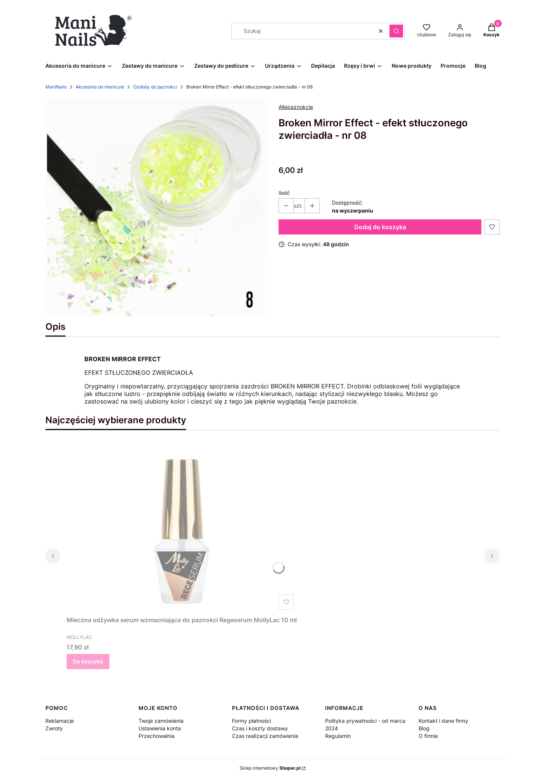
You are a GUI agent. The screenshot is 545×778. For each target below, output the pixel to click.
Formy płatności (251, 720)
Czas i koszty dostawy (260, 728)
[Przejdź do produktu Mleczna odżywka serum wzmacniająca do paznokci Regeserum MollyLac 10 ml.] (181, 528)
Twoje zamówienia (161, 720)
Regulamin (338, 736)
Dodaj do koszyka (380, 227)
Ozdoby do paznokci (155, 87)
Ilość (284, 192)
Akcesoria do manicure (100, 87)
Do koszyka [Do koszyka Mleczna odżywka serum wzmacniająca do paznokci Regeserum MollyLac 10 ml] (88, 661)
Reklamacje (59, 720)
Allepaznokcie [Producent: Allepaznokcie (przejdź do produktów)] (296, 107)
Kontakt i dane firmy (443, 720)
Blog (424, 728)
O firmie (428, 736)
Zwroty (54, 728)
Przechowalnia (156, 736)
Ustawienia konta (160, 728)
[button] (396, 31)
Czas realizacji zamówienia (265, 736)
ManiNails (56, 87)
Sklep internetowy (270, 768)
